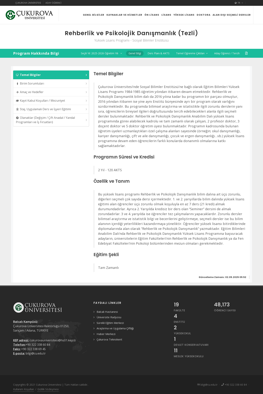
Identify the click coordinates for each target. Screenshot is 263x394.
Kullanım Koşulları (23, 389)
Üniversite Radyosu (109, 317)
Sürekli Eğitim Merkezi (110, 323)
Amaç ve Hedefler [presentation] (52, 92)
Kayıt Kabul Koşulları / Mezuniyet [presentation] (52, 101)
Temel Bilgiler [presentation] (52, 75)
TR (239, 3)
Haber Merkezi (106, 334)
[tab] (51, 74)
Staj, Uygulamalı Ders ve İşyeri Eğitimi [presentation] (52, 109)
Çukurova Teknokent (109, 339)
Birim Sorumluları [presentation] (52, 83)
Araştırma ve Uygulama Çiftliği (115, 328)
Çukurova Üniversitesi (28, 2)
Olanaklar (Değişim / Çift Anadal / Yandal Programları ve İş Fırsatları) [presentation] (52, 120)
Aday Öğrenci (53, 2)
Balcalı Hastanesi (107, 311)
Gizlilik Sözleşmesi (48, 389)
